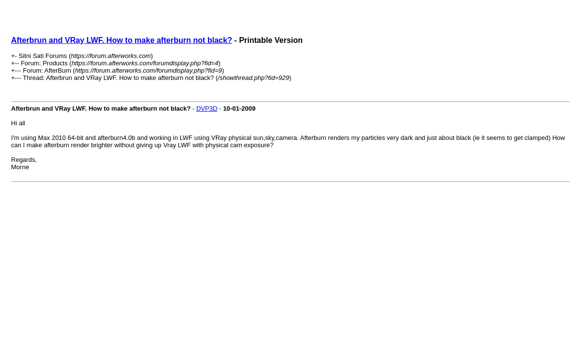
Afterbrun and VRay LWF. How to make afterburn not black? (121, 40)
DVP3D (206, 108)
